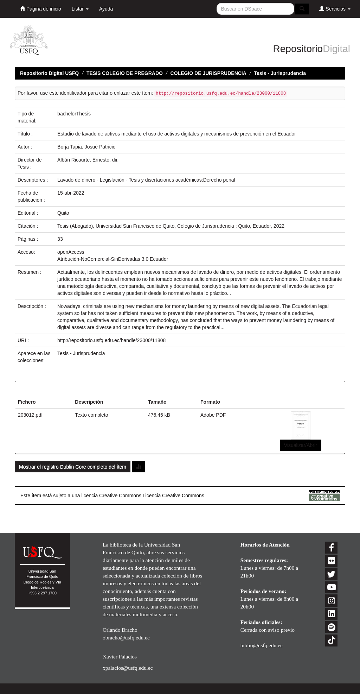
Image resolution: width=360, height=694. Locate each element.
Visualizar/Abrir (300, 445)
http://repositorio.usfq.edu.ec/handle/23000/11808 (111, 340)
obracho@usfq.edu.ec (126, 638)
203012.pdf (30, 415)
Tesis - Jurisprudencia (280, 73)
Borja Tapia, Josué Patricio (86, 147)
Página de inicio (40, 9)
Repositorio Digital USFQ (49, 73)
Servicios (335, 9)
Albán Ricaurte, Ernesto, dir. (87, 160)
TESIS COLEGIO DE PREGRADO (124, 73)
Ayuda (106, 9)
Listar (80, 9)
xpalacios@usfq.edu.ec (128, 668)
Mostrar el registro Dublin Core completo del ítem (72, 466)
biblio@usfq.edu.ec (261, 645)
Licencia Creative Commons (173, 495)
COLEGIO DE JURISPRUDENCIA (208, 73)
